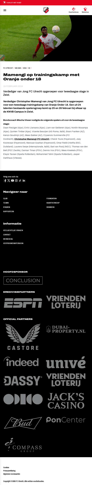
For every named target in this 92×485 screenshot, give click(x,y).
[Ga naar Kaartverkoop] (74, 10)
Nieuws (18, 68)
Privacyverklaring (9, 470)
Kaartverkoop (53, 203)
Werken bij (8, 239)
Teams (6, 203)
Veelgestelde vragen (13, 230)
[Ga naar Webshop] (85, 10)
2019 (24, 68)
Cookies (6, 467)
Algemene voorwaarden (11, 474)
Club (5, 198)
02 (29, 68)
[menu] (4, 10)
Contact (6, 234)
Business (50, 207)
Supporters (8, 211)
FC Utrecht (8, 68)
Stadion (6, 207)
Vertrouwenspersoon (13, 243)
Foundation (51, 198)
